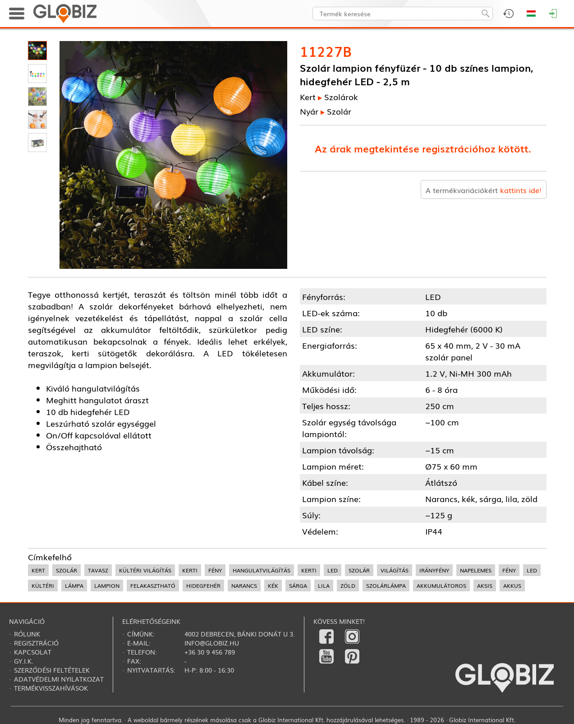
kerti (189, 570)
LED (532, 570)
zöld (347, 585)
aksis (484, 585)
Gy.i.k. (23, 660)
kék (273, 585)
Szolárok (341, 96)
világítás (395, 570)
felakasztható (152, 585)
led (332, 570)
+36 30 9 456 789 (209, 651)
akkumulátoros (441, 585)
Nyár (309, 111)
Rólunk (27, 633)
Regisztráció (36, 642)
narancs (244, 585)
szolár (66, 570)
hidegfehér (203, 585)
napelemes (475, 570)
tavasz (98, 570)
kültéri (43, 585)
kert (38, 570)
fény (215, 570)
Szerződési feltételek (52, 669)
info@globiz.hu (211, 642)
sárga (298, 585)
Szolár (339, 111)
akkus (512, 585)
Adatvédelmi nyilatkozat (59, 678)
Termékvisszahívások (51, 687)
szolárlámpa (386, 585)
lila (324, 585)
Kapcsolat (32, 651)
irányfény (434, 570)
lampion (106, 585)
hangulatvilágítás (261, 570)
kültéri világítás (145, 570)
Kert (308, 96)
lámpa (74, 585)
